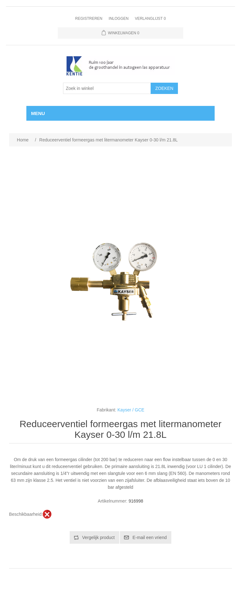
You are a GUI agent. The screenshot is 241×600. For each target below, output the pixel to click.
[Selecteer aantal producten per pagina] (107, 88)
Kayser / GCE (130, 409)
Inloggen (118, 18)
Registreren (89, 18)
